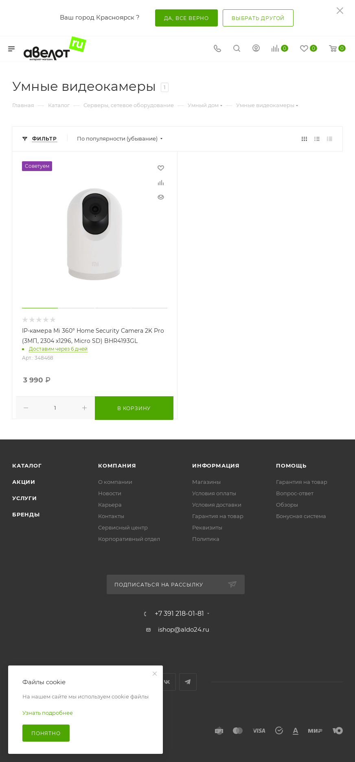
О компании (115, 482)
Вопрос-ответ (294, 493)
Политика (205, 539)
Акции (23, 482)
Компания (117, 465)
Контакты (111, 516)
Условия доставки (216, 504)
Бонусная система (301, 516)
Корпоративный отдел (129, 539)
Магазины (206, 482)
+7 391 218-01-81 (179, 613)
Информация (216, 465)
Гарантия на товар (217, 516)
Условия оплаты (214, 493)
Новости (109, 493)
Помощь (291, 465)
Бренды (26, 514)
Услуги (24, 498)
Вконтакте (167, 682)
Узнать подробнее (47, 712)
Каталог (27, 465)
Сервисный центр (123, 527)
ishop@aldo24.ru (183, 629)
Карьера (110, 504)
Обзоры (287, 504)
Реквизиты (207, 527)
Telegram (188, 682)
